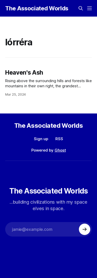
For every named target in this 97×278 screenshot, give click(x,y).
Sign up (41, 138)
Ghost (60, 150)
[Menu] (89, 8)
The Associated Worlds (36, 8)
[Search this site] (81, 8)
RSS (59, 138)
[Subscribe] (84, 229)
